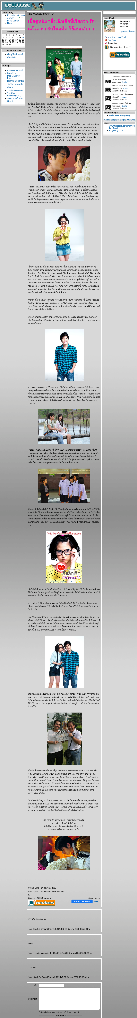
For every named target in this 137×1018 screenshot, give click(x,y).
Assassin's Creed (11, 79)
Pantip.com (5, 1017)
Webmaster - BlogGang (120, 118)
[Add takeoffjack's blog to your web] (120, 123)
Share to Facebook (83, 869)
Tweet (96, 869)
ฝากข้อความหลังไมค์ (116, 40)
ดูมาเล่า (10, 20)
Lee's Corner (12, 25)
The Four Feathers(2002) (13, 110)
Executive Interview (11, 16)
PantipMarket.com (18, 1017)
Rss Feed (111, 43)
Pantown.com (32, 1017)
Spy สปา (11, 83)
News (9, 28)
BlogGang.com (117, 134)
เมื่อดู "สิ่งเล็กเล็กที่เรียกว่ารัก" (12, 62)
